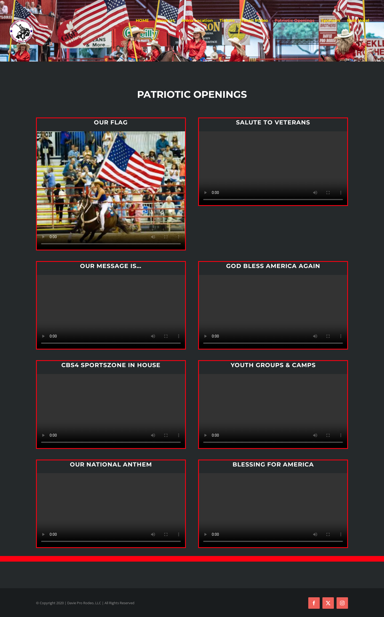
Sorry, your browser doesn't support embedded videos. (111, 190)
